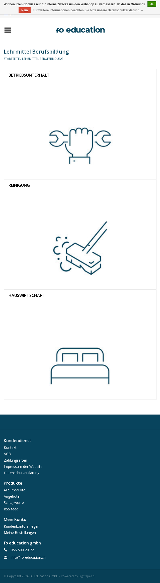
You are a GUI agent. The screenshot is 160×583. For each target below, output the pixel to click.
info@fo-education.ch (28, 557)
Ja (151, 4)
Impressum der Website (23, 466)
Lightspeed (87, 576)
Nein (24, 10)
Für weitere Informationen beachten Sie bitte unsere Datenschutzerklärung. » (88, 10)
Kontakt (10, 447)
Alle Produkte (14, 490)
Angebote (12, 496)
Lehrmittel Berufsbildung (42, 59)
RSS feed (11, 509)
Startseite (12, 59)
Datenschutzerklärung (21, 472)
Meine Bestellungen (20, 532)
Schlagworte (14, 502)
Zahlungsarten (15, 460)
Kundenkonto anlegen (21, 526)
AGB (7, 453)
